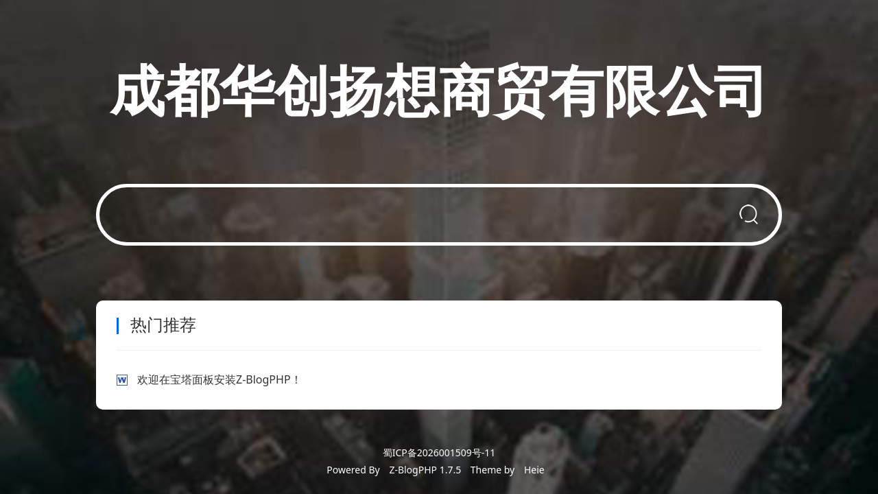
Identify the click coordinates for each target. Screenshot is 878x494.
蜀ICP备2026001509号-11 (439, 452)
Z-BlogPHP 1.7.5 (425, 469)
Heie (534, 469)
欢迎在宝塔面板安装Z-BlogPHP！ (219, 379)
